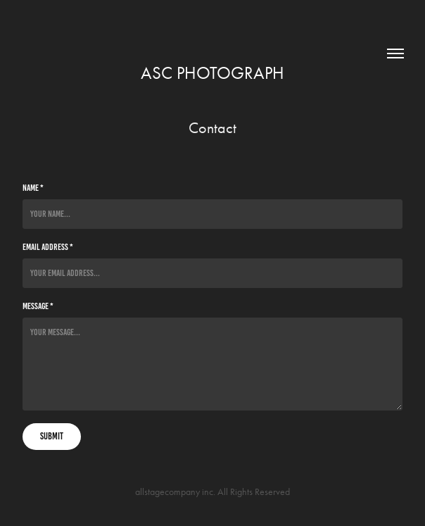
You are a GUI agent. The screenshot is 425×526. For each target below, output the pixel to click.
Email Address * (48, 247)
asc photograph (212, 73)
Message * (38, 306)
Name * (33, 188)
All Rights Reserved (253, 492)
